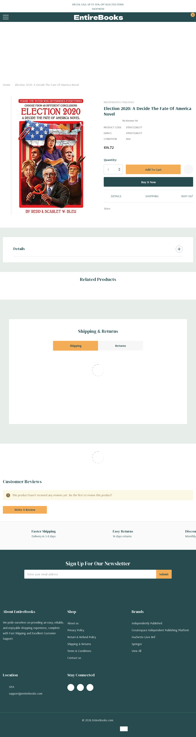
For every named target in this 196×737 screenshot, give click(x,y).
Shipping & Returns (79, 644)
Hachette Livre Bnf (143, 637)
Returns (120, 346)
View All (136, 651)
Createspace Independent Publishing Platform (160, 630)
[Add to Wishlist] (188, 169)
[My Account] (176, 17)
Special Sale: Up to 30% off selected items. (98, 7)
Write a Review (25, 510)
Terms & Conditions (79, 651)
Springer (137, 644)
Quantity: (110, 160)
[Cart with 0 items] (190, 17)
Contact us (74, 658)
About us (73, 623)
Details (19, 248)
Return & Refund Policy (81, 637)
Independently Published (119, 102)
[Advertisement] (98, 51)
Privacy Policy (75, 630)
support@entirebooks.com (25, 693)
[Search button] (20, 17)
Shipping (75, 346)
